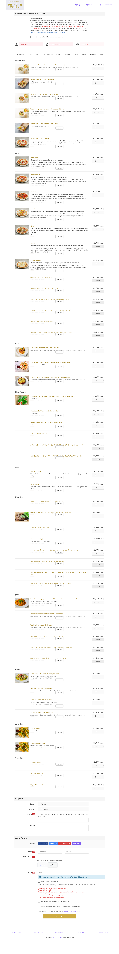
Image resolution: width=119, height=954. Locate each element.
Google (53, 843)
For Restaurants (16, 933)
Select (98, 246)
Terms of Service (38, 933)
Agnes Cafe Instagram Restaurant (55, 32)
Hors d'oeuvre (48, 54)
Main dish (67, 54)
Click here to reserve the (37, 32)
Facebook (43, 843)
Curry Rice (103, 54)
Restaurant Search (103, 933)
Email (31, 872)
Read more (59, 69)
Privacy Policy (59, 933)
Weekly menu (20, 54)
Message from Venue (36, 18)
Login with (32, 843)
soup (58, 54)
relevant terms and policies (72, 911)
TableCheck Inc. (57, 937)
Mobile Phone (29, 857)
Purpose (32, 804)
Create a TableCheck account (48, 882)
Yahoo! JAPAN (64, 843)
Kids (37, 54)
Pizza (30, 54)
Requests (32, 826)
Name (31, 852)
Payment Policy (80, 933)
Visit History (31, 809)
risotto (84, 54)
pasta (76, 54)
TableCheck (76, 843)
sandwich (93, 54)
